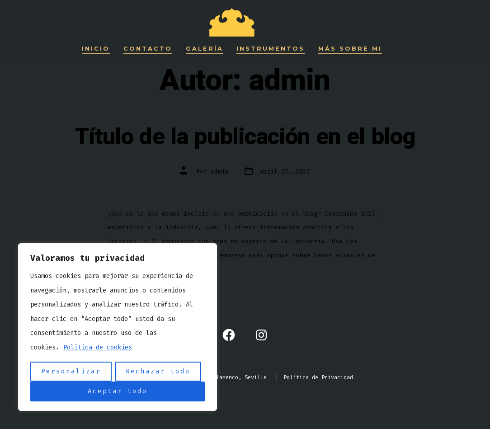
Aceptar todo (117, 391)
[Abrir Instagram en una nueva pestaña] (261, 335)
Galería (204, 48)
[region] (117, 327)
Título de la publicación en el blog (245, 137)
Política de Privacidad (318, 377)
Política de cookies (97, 347)
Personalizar (71, 371)
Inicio (96, 48)
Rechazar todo (158, 371)
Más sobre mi (350, 48)
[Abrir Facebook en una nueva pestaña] (228, 335)
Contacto (147, 48)
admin (220, 171)
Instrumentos (270, 48)
